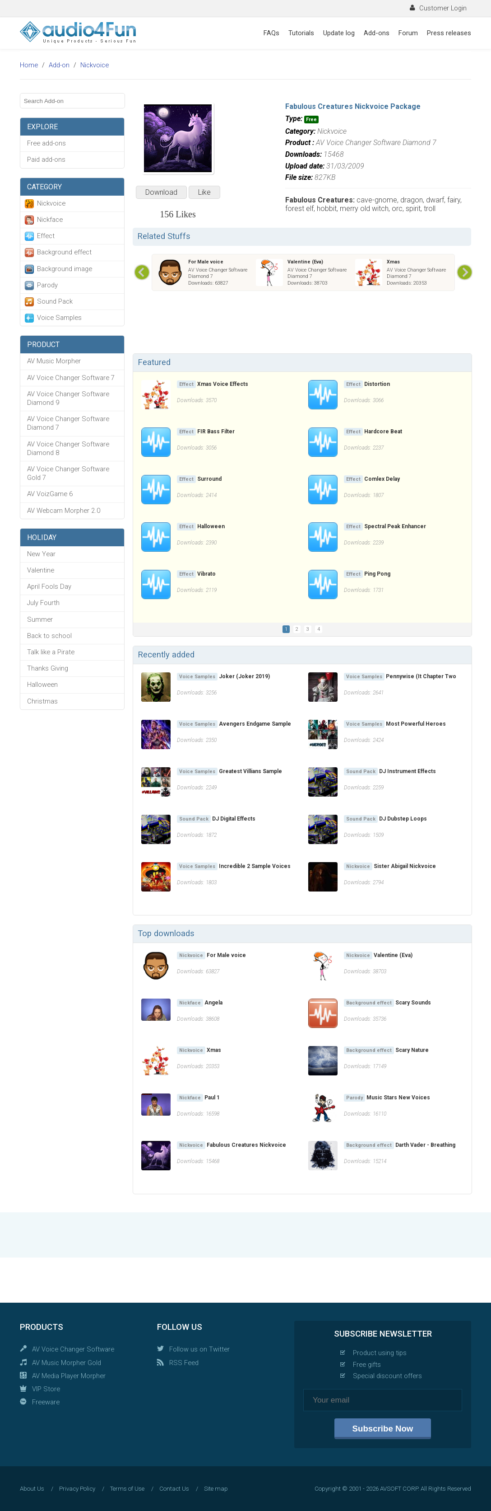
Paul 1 (212, 1097)
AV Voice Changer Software (73, 1349)
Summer (40, 619)
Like (204, 192)
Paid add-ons (46, 159)
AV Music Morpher (54, 361)
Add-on (59, 65)
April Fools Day (49, 586)
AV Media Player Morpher (69, 1376)
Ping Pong (377, 574)
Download (161, 192)
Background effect (64, 252)
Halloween (42, 684)
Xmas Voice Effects (222, 384)
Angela (213, 1003)
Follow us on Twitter (199, 1349)
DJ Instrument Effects (407, 771)
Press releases (449, 33)
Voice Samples (59, 318)
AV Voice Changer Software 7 (71, 378)
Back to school (49, 636)
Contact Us (174, 1488)
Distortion (377, 384)
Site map (216, 1488)
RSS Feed (184, 1363)
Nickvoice (94, 65)
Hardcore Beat (383, 431)
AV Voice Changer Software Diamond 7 (68, 423)
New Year (41, 554)
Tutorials (301, 33)
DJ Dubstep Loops (403, 819)
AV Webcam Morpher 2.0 (63, 511)
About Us (32, 1488)
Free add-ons (46, 143)
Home (29, 65)
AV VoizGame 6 (50, 494)
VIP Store (46, 1389)
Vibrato (206, 574)
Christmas (42, 701)
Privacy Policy (77, 1488)
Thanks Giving (47, 668)
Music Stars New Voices (398, 1097)
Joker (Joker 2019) (244, 676)
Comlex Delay (382, 479)
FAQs (271, 33)
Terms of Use (127, 1488)
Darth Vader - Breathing (425, 1145)
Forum (408, 33)
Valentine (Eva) (305, 262)
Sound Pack (55, 301)
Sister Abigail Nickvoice (405, 866)
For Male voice (205, 262)
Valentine (40, 570)
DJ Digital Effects (233, 819)
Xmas (393, 262)
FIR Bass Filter (216, 431)
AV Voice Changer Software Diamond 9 (68, 398)
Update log (339, 33)
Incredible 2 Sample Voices (255, 866)
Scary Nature (412, 1050)
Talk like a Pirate (50, 652)
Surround (209, 479)
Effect (46, 236)
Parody (47, 285)
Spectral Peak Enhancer (395, 526)
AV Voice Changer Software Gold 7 (68, 473)
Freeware (46, 1402)
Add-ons (376, 33)
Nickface (50, 220)
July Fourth (43, 603)
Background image (64, 269)
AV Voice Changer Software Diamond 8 (68, 448)
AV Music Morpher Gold (66, 1363)
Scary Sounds (413, 1003)
